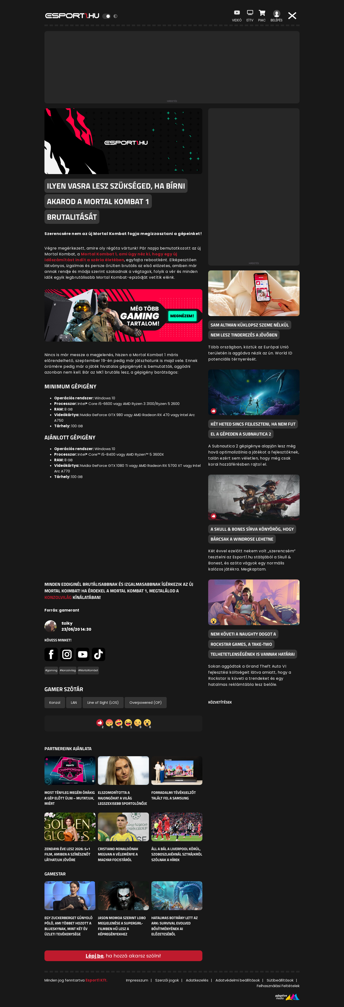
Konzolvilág (58, 597)
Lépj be (94, 955)
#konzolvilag (68, 670)
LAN (74, 702)
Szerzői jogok (167, 980)
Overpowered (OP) (145, 702)
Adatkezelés (197, 980)
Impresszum (137, 980)
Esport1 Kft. (96, 980)
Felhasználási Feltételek (278, 985)
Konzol (54, 702)
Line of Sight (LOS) (103, 702)
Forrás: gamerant (61, 610)
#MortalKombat (88, 670)
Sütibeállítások (280, 980)
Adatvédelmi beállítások (237, 980)
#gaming (51, 670)
